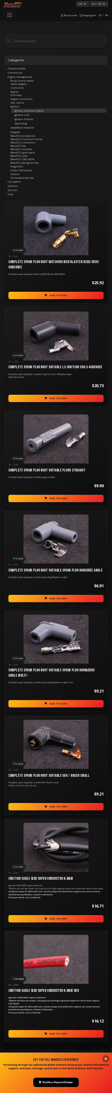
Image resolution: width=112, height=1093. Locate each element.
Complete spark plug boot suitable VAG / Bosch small (49, 775)
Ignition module (23, 119)
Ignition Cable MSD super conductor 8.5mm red (43, 990)
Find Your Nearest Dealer (56, 1034)
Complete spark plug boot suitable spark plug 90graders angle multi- (51, 673)
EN (106, 15)
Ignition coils (21, 115)
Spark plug (20, 123)
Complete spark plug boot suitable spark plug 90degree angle (55, 570)
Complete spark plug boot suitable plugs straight (47, 470)
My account (69, 15)
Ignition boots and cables (28, 110)
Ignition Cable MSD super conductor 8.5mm (40, 878)
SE (99, 15)
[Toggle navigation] (9, 14)
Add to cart (56, 295)
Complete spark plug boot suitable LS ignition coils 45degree (55, 367)
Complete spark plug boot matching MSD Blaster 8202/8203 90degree (53, 265)
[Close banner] (105, 1011)
